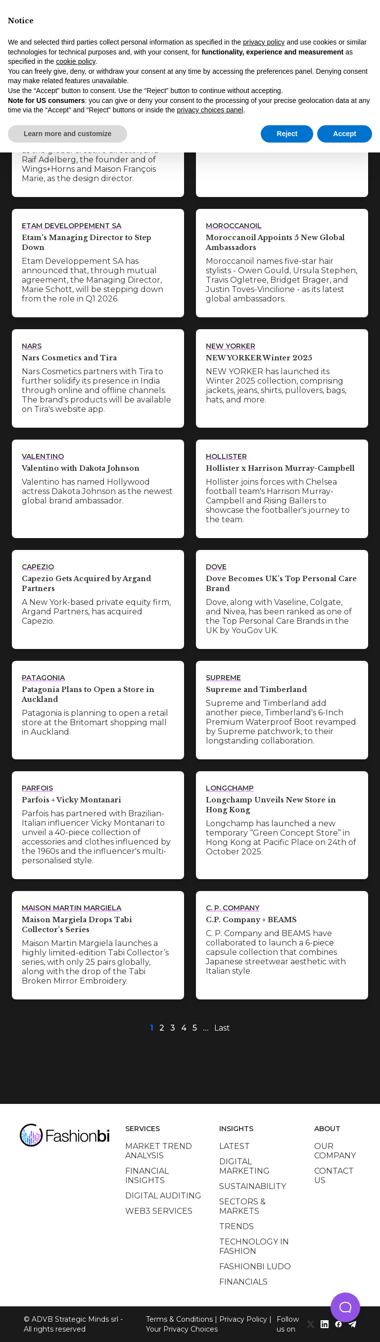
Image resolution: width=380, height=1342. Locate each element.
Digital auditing (163, 1195)
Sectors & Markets (242, 1206)
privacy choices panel (210, 110)
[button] (345, 1307)
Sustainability (252, 1186)
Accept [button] (344, 134)
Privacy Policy (243, 1319)
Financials (243, 1282)
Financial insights (147, 1175)
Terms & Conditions (179, 1319)
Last (222, 1028)
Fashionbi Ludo (255, 1266)
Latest (234, 1146)
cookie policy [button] (75, 61)
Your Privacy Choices (182, 1329)
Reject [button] (287, 134)
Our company (335, 1151)
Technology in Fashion (254, 1246)
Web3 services (158, 1211)
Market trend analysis (158, 1151)
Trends (236, 1226)
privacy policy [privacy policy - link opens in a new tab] (264, 42)
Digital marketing (244, 1166)
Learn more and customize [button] (67, 134)
